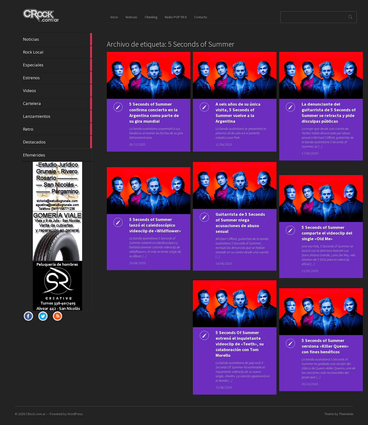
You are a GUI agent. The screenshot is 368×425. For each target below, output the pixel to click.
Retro (57, 129)
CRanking (151, 17)
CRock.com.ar (35, 414)
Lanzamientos (57, 116)
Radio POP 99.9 (176, 17)
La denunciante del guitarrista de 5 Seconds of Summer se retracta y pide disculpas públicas (324, 112)
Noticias (57, 39)
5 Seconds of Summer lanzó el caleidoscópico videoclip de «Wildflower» (150, 228)
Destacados (57, 142)
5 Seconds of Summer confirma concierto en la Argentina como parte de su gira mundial (151, 112)
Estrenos (57, 78)
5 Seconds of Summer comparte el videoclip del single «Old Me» (321, 233)
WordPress (75, 414)
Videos (57, 90)
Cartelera (57, 103)
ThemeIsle (346, 414)
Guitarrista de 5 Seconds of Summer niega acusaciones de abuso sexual (234, 222)
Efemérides (34, 155)
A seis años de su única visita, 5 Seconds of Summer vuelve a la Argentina (235, 112)
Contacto (200, 17)
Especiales (57, 65)
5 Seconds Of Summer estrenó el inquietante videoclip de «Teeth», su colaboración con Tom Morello (237, 344)
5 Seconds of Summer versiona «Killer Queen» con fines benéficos (323, 346)
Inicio (114, 17)
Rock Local (57, 52)
